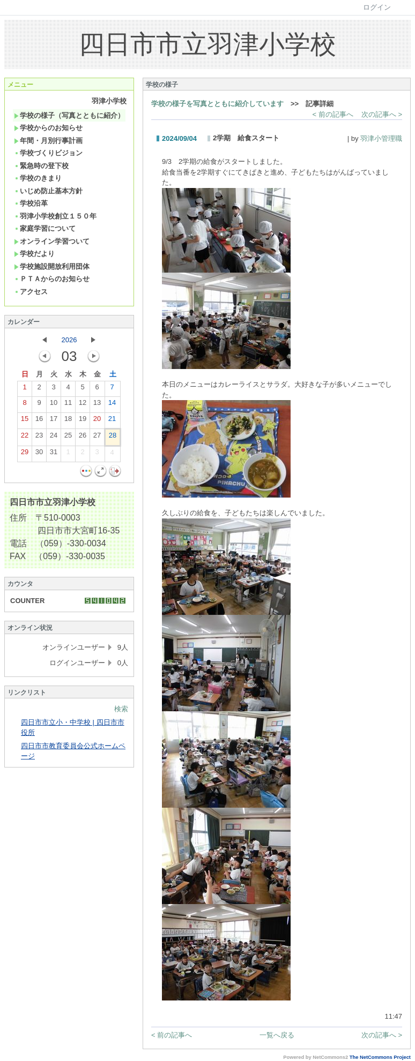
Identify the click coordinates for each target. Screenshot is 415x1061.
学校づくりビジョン (48, 153)
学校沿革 (31, 203)
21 (112, 421)
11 (68, 404)
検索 (121, 709)
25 (68, 437)
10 (53, 404)
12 (82, 404)
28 (112, 437)
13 (97, 404)
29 (24, 454)
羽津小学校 (109, 101)
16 (39, 421)
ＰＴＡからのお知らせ (52, 279)
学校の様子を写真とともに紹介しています (217, 104)
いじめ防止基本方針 (48, 191)
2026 (69, 340)
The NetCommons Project (380, 1057)
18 (68, 421)
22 (24, 437)
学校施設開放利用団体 (52, 266)
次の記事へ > (381, 114)
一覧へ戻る (277, 1035)
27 (97, 437)
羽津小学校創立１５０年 (55, 216)
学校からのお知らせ (48, 128)
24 (53, 437)
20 (97, 421)
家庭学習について (45, 228)
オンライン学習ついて (52, 241)
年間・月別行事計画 (48, 141)
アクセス (31, 292)
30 (39, 454)
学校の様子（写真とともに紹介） (69, 115)
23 (39, 437)
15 (24, 421)
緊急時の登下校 (41, 166)
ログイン (377, 7)
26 (82, 437)
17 (53, 421)
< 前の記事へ (333, 114)
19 (82, 421)
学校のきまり (38, 178)
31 (53, 454)
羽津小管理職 (381, 138)
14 (112, 404)
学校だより (34, 254)
